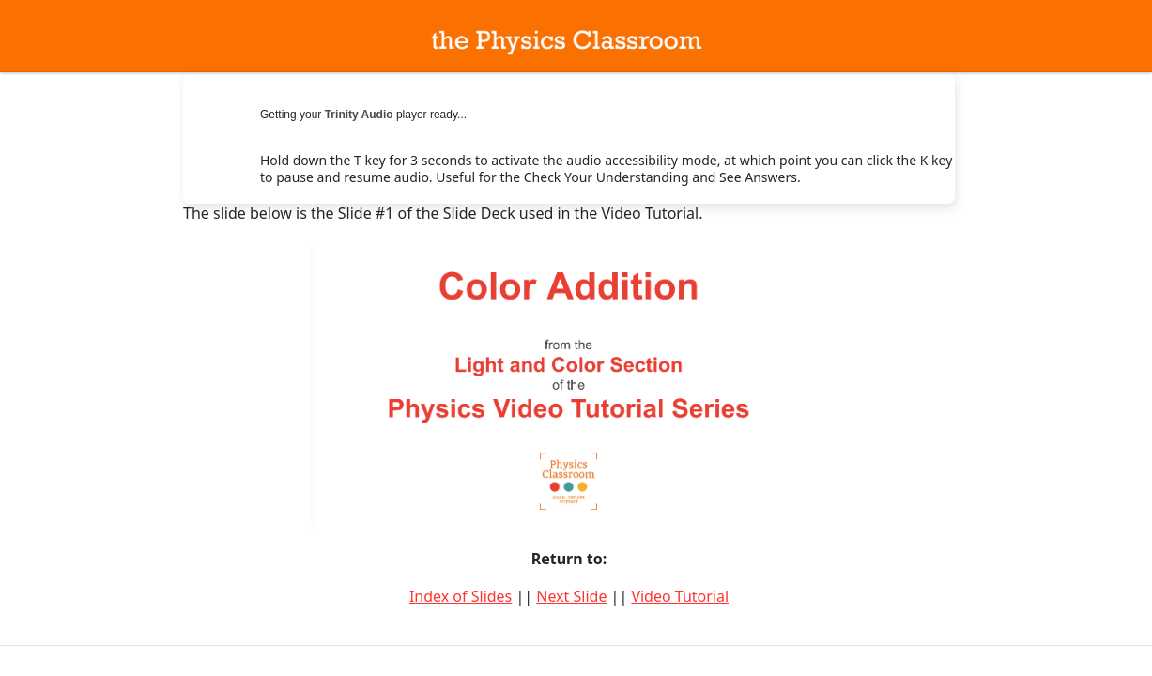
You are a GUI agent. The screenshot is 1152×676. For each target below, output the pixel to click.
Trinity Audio (359, 114)
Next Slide (571, 596)
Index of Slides (460, 596)
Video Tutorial (680, 596)
